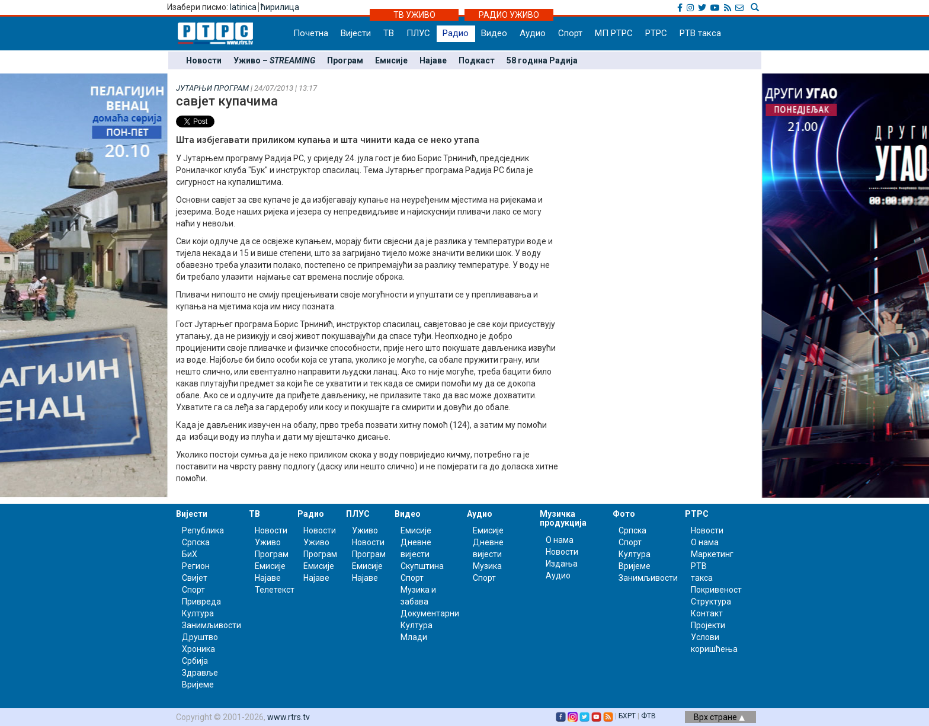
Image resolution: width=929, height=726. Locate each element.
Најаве (433, 60)
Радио (456, 33)
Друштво (200, 637)
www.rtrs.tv (288, 717)
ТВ (388, 33)
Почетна (310, 33)
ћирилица (280, 7)
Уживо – (274, 60)
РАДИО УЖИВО (509, 15)
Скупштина (422, 566)
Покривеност (716, 589)
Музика (487, 566)
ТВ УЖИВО (414, 15)
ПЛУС (418, 33)
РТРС (656, 33)
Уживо (268, 542)
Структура (711, 601)
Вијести (356, 33)
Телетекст (274, 589)
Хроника (198, 649)
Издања (562, 563)
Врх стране (719, 717)
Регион (196, 566)
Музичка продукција (563, 518)
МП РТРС (614, 33)
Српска (632, 530)
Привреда (201, 601)
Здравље (200, 672)
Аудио (533, 33)
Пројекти (708, 625)
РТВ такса (700, 33)
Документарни (430, 613)
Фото (624, 514)
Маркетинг (712, 554)
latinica (243, 7)
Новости (204, 60)
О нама (560, 540)
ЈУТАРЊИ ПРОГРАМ (212, 88)
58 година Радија (542, 60)
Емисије (391, 60)
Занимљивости (211, 625)
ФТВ (648, 716)
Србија (195, 661)
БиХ (189, 554)
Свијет (194, 578)
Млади (414, 637)
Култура (198, 613)
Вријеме (198, 684)
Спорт (570, 33)
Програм (345, 60)
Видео (494, 33)
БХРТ (627, 716)
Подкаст (477, 60)
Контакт (707, 613)
